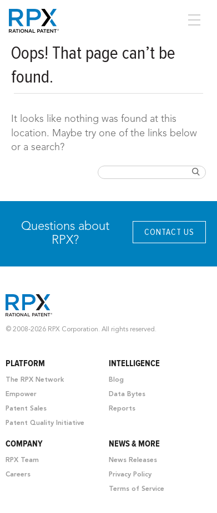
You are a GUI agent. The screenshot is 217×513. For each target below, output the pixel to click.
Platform (25, 363)
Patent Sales (26, 409)
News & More (134, 444)
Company (24, 444)
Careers (18, 474)
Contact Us (169, 232)
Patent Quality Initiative (45, 423)
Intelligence (134, 363)
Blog (116, 380)
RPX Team (22, 460)
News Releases (133, 460)
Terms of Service (136, 489)
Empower (21, 394)
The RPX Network (35, 380)
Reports (122, 409)
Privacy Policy (130, 474)
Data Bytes (127, 394)
